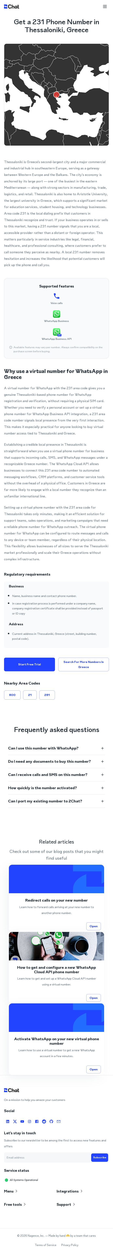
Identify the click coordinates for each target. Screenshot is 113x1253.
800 (12, 695)
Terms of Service (45, 1245)
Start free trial (29, 664)
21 (30, 695)
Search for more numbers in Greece (83, 664)
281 (47, 695)
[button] (56, 748)
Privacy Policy (69, 1245)
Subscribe (99, 1157)
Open (94, 926)
